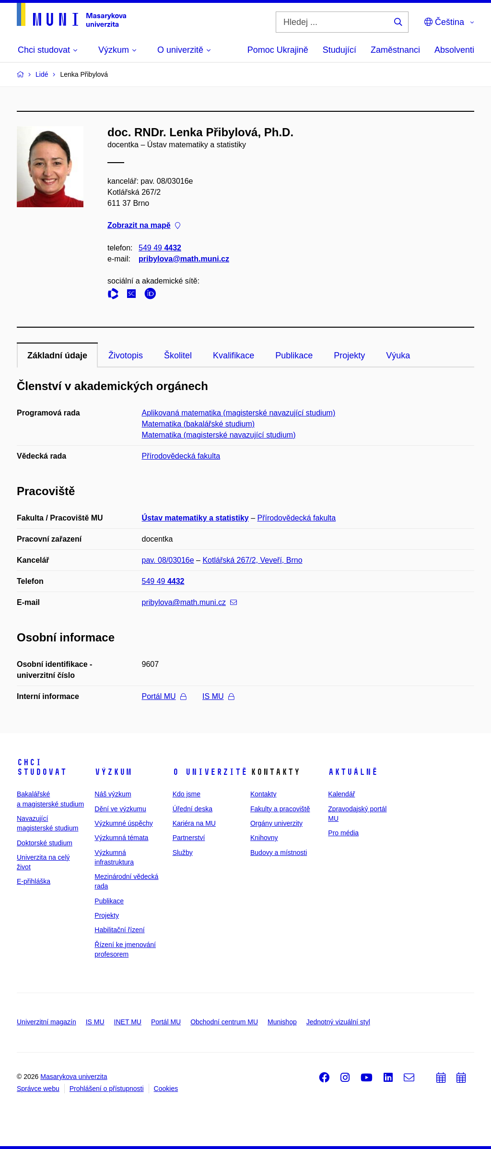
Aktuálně (353, 772)
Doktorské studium (44, 843)
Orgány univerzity (276, 823)
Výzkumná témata (121, 837)
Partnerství (189, 837)
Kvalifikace (233, 355)
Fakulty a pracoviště (280, 809)
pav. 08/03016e (168, 560)
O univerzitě (210, 772)
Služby (183, 852)
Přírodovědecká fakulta (181, 456)
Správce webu (38, 1088)
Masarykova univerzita (73, 1076)
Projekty (349, 355)
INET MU (127, 1022)
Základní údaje (57, 355)
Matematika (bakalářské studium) (198, 424)
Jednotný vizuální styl (338, 1022)
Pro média (343, 833)
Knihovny (264, 837)
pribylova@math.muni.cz (184, 259)
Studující (339, 50)
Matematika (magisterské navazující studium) (219, 435)
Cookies (166, 1088)
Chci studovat (42, 767)
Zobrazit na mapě (143, 226)
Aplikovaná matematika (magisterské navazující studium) (239, 413)
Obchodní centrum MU (224, 1022)
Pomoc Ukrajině (277, 50)
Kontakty (263, 794)
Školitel (178, 355)
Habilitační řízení (119, 930)
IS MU (218, 696)
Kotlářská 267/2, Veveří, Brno (252, 560)
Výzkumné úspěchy (123, 823)
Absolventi (454, 50)
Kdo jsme (186, 794)
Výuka (398, 355)
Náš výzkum (112, 794)
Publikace (294, 355)
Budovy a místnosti (278, 852)
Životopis (125, 355)
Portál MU (164, 696)
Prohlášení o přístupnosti (107, 1088)
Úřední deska (192, 809)
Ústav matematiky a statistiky (195, 518)
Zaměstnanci (395, 50)
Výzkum (113, 772)
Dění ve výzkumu (120, 809)
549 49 (160, 248)
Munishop (282, 1022)
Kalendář (341, 794)
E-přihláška (33, 881)
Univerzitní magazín (46, 1022)
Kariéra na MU (194, 823)
